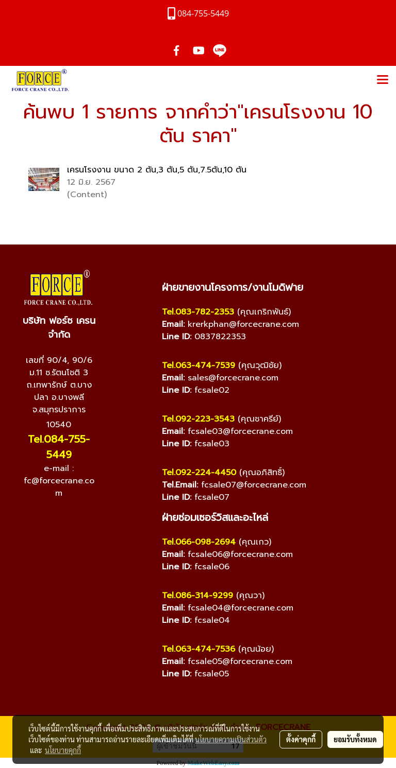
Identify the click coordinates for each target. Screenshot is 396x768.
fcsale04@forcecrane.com (240, 608)
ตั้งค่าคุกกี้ (301, 739)
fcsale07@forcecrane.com (253, 485)
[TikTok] (89, 519)
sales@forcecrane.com (233, 378)
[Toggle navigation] (382, 80)
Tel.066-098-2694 (199, 542)
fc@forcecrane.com (59, 487)
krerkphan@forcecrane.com (243, 324)
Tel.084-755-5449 (59, 446)
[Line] (69, 519)
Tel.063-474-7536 (198, 649)
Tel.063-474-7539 (198, 365)
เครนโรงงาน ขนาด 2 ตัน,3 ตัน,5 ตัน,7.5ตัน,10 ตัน (156, 170)
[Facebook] (28, 519)
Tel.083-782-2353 (198, 312)
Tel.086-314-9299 (197, 595)
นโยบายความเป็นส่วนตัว (231, 739)
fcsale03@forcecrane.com (240, 431)
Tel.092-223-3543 (198, 419)
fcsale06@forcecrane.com (240, 554)
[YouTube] (48, 519)
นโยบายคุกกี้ (63, 750)
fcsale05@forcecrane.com (240, 661)
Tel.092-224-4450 (199, 472)
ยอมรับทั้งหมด (355, 739)
